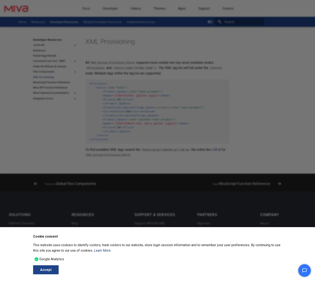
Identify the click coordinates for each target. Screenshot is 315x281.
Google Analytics (51, 259)
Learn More (102, 250)
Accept (46, 270)
